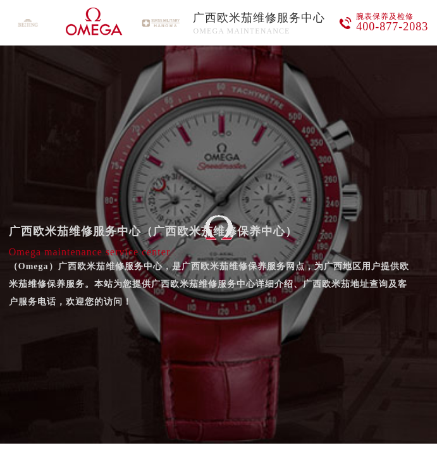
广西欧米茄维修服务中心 (259, 17)
